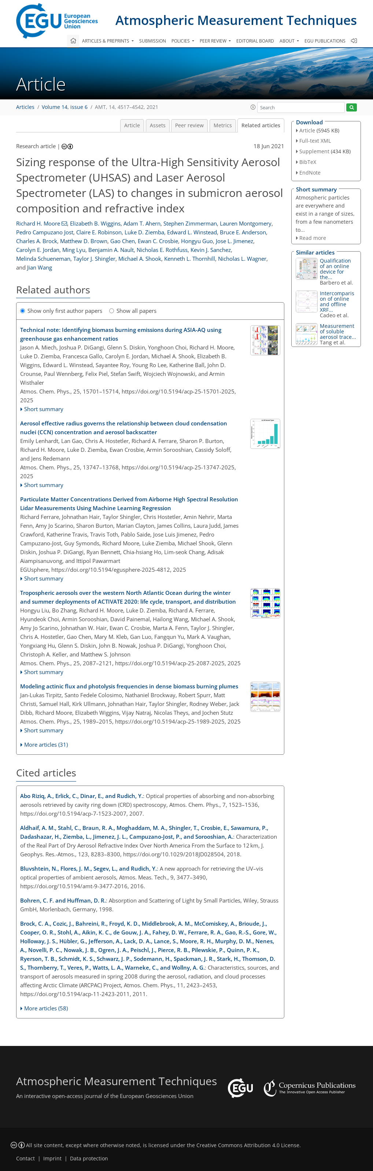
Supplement (314, 151)
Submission (152, 41)
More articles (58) (46, 1008)
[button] (253, 107)
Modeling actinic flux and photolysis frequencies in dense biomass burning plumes (129, 686)
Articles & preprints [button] (106, 41)
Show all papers (132, 310)
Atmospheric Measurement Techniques (236, 20)
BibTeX (307, 161)
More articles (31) (46, 744)
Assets (158, 125)
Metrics (223, 125)
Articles (25, 107)
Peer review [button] (214, 41)
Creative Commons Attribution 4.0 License (247, 1145)
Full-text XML (315, 140)
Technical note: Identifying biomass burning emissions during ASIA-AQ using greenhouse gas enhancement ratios (120, 334)
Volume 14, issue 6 (65, 107)
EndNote (310, 172)
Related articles (260, 125)
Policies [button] (181, 41)
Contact (25, 1158)
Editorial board (255, 41)
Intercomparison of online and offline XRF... (337, 301)
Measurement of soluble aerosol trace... (338, 331)
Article (132, 125)
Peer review (189, 125)
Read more (312, 237)
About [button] (288, 41)
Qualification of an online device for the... (335, 269)
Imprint (52, 1158)
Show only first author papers (61, 310)
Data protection (89, 1158)
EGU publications (325, 41)
